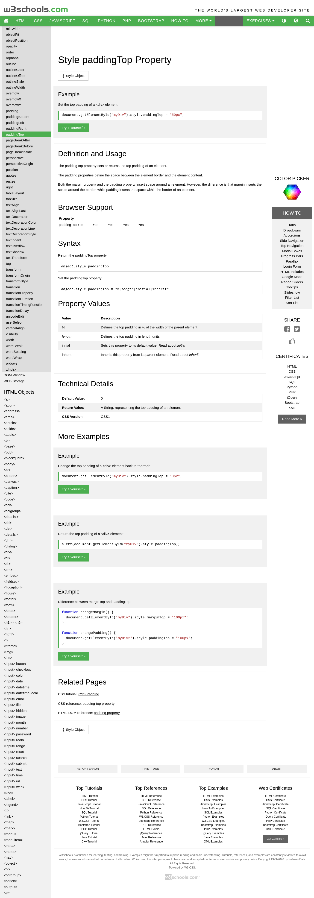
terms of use (217, 859)
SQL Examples (213, 812)
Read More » (292, 419)
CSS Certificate (275, 800)
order (10, 52)
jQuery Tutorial (89, 833)
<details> (11, 534)
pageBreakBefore (19, 146)
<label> (9, 799)
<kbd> (8, 793)
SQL (86, 21)
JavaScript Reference (151, 804)
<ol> (7, 869)
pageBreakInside (19, 152)
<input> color (14, 675)
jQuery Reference (151, 833)
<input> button (15, 664)
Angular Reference (151, 841)
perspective (15, 158)
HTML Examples (213, 796)
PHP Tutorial (89, 829)
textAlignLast (16, 211)
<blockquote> (14, 458)
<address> (12, 411)
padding (12, 111)
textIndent (13, 240)
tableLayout (15, 193)
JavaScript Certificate (275, 804)
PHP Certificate (275, 820)
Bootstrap (292, 402)
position (12, 170)
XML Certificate (275, 829)
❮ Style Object (73, 76)
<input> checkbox (17, 669)
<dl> (7, 558)
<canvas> (11, 481)
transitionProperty (19, 293)
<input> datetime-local (21, 693)
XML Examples (213, 841)
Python (292, 387)
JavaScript (292, 377)
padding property (107, 713)
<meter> (10, 852)
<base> (9, 446)
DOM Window (14, 375)
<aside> (10, 429)
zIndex (11, 369)
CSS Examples (213, 800)
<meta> (9, 846)
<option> (10, 881)
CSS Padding (88, 694)
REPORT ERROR (88, 768)
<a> (7, 399)
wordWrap (14, 358)
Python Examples (213, 816)
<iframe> (10, 646)
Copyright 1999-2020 (271, 859)
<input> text (13, 769)
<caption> (11, 487)
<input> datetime (16, 687)
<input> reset (14, 752)
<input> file (12, 705)
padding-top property (98, 703)
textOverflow (15, 246)
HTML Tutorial (89, 796)
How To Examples (213, 808)
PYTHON (107, 21)
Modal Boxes (292, 251)
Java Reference (151, 837)
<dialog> (10, 546)
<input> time (13, 775)
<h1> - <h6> (13, 622)
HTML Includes (292, 272)
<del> (8, 528)
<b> (7, 440)
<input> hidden (15, 711)
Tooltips (292, 287)
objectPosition (16, 40)
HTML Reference (151, 796)
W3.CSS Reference (151, 816)
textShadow (15, 252)
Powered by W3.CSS (182, 867)
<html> (9, 634)
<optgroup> (12, 875)
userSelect (14, 322)
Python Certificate (276, 812)
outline (11, 64)
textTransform (16, 258)
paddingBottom (17, 117)
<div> (8, 552)
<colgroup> (12, 511)
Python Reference (151, 812)
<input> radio (14, 740)
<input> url (12, 781)
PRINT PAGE (151, 768)
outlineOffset (15, 76)
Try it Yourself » (73, 128)
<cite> (8, 493)
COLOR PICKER (292, 178)
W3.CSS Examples (213, 820)
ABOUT (277, 768)
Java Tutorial (89, 837)
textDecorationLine (20, 228)
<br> (7, 470)
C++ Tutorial (89, 841)
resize (10, 181)
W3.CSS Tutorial (89, 820)
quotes (11, 175)
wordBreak (14, 346)
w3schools (36, 8)
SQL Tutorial (89, 812)
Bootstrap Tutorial (89, 825)
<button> (10, 476)
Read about (171, 345)
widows (11, 363)
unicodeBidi (15, 316)
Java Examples (213, 837)
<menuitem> (13, 840)
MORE (204, 21)
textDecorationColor (21, 222)
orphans (12, 58)
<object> (10, 863)
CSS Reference (151, 800)
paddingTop (15, 134)
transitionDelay (17, 311)
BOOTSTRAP (151, 21)
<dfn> (8, 540)
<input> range (14, 746)
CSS (38, 21)
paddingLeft (15, 123)
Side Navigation (292, 241)
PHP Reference (151, 825)
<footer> (10, 599)
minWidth (13, 29)
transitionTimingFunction (25, 305)
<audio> (10, 434)
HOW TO (179, 21)
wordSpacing (16, 352)
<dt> (7, 564)
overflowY (13, 105)
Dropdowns (292, 230)
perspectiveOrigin (19, 164)
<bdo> (9, 452)
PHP (126, 21)
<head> (9, 611)
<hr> (7, 628)
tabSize (12, 199)
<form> (9, 605)
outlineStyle (15, 81)
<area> (9, 417)
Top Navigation (292, 246)
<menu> (10, 834)
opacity (11, 46)
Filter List (292, 297)
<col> (8, 505)
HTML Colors (151, 829)
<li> (6, 810)
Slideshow (292, 292)
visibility (12, 334)
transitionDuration (19, 299)
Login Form (292, 266)
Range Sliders (292, 282)
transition (13, 287)
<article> (10, 423)
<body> (9, 464)
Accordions (292, 235)
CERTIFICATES (292, 356)
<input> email (14, 699)
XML (292, 408)
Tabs (292, 225)
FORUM (214, 768)
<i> (6, 640)
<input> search (15, 758)
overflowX (13, 99)
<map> (9, 822)
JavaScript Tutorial (89, 804)
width (10, 340)
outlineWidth (15, 87)
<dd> (8, 523)
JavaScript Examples (213, 804)
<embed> (11, 575)
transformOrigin (18, 275)
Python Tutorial (89, 816)
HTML (21, 21)
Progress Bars (292, 256)
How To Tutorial (89, 808)
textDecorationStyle (21, 234)
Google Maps (292, 277)
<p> (7, 893)
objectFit (12, 34)
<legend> (11, 805)
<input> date (13, 681)
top (8, 264)
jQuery (292, 397)
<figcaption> (13, 587)
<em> (8, 570)
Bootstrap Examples (213, 825)
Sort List (292, 303)
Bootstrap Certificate (275, 825)
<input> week (14, 787)
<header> (11, 617)
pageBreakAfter (18, 140)
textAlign (12, 205)
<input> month (15, 722)
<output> (10, 887)
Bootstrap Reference (151, 820)
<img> (8, 652)
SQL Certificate (275, 808)
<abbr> (9, 405)
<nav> (8, 857)
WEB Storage (14, 381)
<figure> (10, 593)
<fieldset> (11, 581)
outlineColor (15, 70)
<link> (8, 816)
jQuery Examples (213, 833)
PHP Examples (213, 829)
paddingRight (16, 128)
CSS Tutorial (89, 800)
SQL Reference (151, 808)
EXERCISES (261, 21)
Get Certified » (275, 838)
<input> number (16, 728)
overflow (12, 93)
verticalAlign (15, 328)
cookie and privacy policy (241, 859)
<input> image (15, 716)
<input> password (17, 734)
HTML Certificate (275, 796)
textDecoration (17, 217)
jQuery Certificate (275, 816)
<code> (9, 499)
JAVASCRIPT (62, 21)
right (9, 187)
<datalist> (11, 517)
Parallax (292, 261)
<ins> (8, 658)
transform (13, 269)
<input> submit (15, 763)
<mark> (9, 828)
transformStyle (17, 281)
